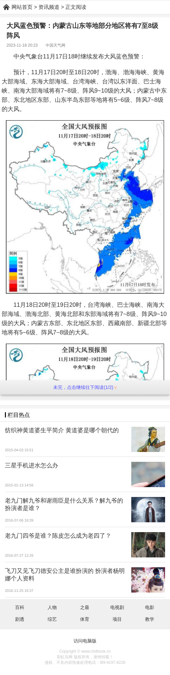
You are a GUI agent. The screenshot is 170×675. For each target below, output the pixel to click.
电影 (149, 607)
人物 (52, 607)
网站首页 (21, 7)
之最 (84, 607)
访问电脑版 (85, 640)
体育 (84, 619)
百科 (19, 607)
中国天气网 (55, 45)
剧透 (19, 619)
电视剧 (117, 607)
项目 (117, 619)
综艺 (52, 619)
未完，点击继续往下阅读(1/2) (85, 387)
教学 (149, 619)
